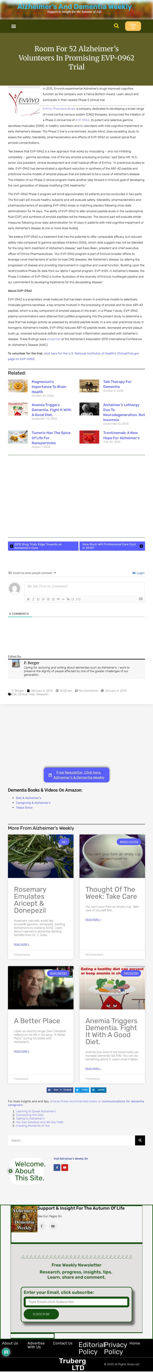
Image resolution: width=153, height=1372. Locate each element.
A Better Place (37, 1021)
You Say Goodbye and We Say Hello (39, 1122)
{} (78, 598)
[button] (14, 26)
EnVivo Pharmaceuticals (59, 108)
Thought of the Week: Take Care (111, 893)
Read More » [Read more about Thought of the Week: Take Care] (93, 919)
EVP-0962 (82, 120)
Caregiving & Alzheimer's (33, 803)
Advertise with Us (36, 1345)
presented (54, 339)
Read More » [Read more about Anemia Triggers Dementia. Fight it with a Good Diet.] (93, 1068)
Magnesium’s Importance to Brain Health (49, 387)
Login (138, 573)
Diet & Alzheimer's (28, 798)
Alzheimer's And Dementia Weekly (74, 6)
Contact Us (63, 1343)
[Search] (140, 1140)
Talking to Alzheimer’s (30, 1118)
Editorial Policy (91, 1348)
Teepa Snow (24, 807)
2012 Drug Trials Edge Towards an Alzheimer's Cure (35, 546)
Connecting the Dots (29, 1115)
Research (42, 694)
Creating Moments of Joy (33, 1125)
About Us (10, 1343)
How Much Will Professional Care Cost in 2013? (113, 546)
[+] (84, 598)
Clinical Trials (26, 694)
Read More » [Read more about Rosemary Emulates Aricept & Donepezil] (21, 944)
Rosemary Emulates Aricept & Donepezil (30, 899)
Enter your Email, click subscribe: (59, 1292)
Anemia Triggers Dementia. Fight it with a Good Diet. (51, 410)
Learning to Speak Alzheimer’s (36, 1111)
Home (134, 1343)
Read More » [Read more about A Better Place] (21, 1051)
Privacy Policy (115, 1348)
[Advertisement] (76, 496)
